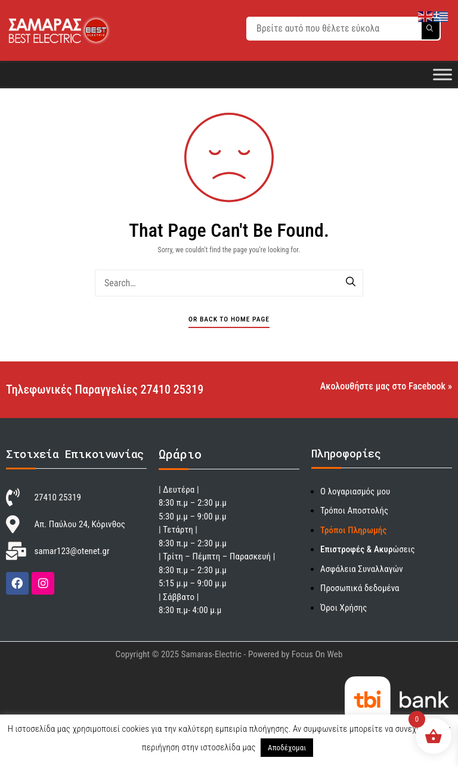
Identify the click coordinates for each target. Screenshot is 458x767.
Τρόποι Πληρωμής (353, 530)
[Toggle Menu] (442, 74)
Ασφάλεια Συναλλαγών (361, 569)
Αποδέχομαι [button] (287, 747)
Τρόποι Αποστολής (354, 510)
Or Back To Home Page (229, 319)
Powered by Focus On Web (295, 654)
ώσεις (367, 549)
